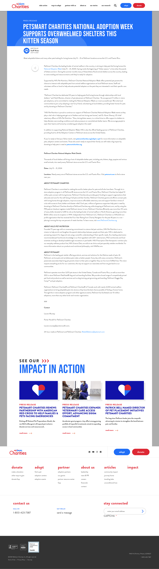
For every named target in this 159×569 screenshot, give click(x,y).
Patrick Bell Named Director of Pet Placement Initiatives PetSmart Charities (125, 410)
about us (83, 5)
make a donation (17, 471)
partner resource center (66, 479)
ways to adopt (56, 5)
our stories (94, 5)
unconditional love (110, 482)
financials (84, 482)
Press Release (30, 21)
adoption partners (64, 471)
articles (110, 467)
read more (23, 433)
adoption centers (41, 475)
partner (64, 467)
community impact (111, 471)
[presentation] (119, 521)
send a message (64, 512)
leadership (84, 471)
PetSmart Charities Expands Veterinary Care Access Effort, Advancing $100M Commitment (81, 412)
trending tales (109, 479)
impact (132, 467)
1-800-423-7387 (22, 512)
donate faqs (16, 479)
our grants (61, 475)
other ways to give (18, 475)
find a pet (38, 471)
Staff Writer (35, 50)
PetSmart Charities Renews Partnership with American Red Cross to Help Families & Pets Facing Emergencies (38, 412)
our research (106, 5)
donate (139, 5)
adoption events (40, 479)
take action (43, 5)
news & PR (85, 475)
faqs (59, 482)
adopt (126, 5)
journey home (109, 475)
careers (83, 479)
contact (83, 486)
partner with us (70, 5)
